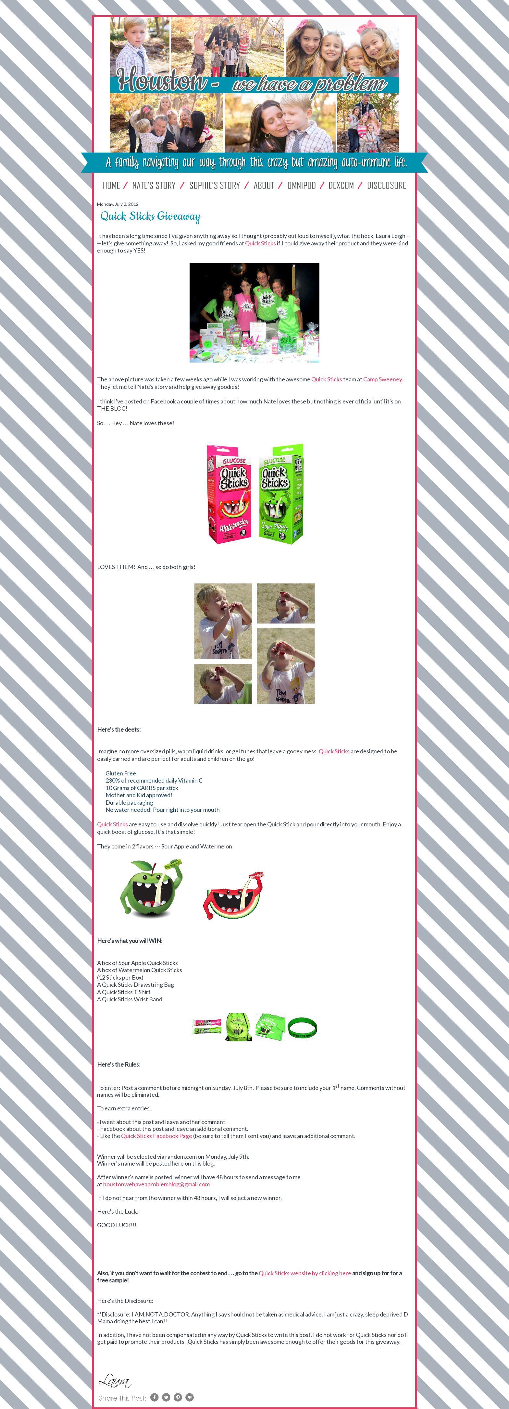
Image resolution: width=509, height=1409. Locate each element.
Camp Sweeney (382, 379)
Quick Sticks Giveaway (150, 216)
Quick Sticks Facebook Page (156, 1135)
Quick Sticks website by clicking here (305, 1273)
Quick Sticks (260, 243)
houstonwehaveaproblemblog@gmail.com (156, 1184)
